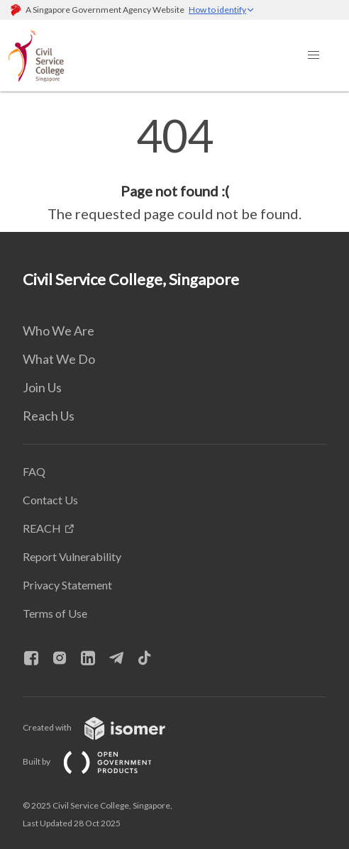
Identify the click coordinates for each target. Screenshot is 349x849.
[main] (174, 169)
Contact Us (50, 499)
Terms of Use (55, 613)
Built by (98, 761)
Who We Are (58, 330)
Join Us (42, 387)
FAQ (34, 471)
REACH (42, 528)
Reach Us (48, 415)
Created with (105, 727)
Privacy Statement (67, 585)
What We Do (59, 359)
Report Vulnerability (72, 556)
